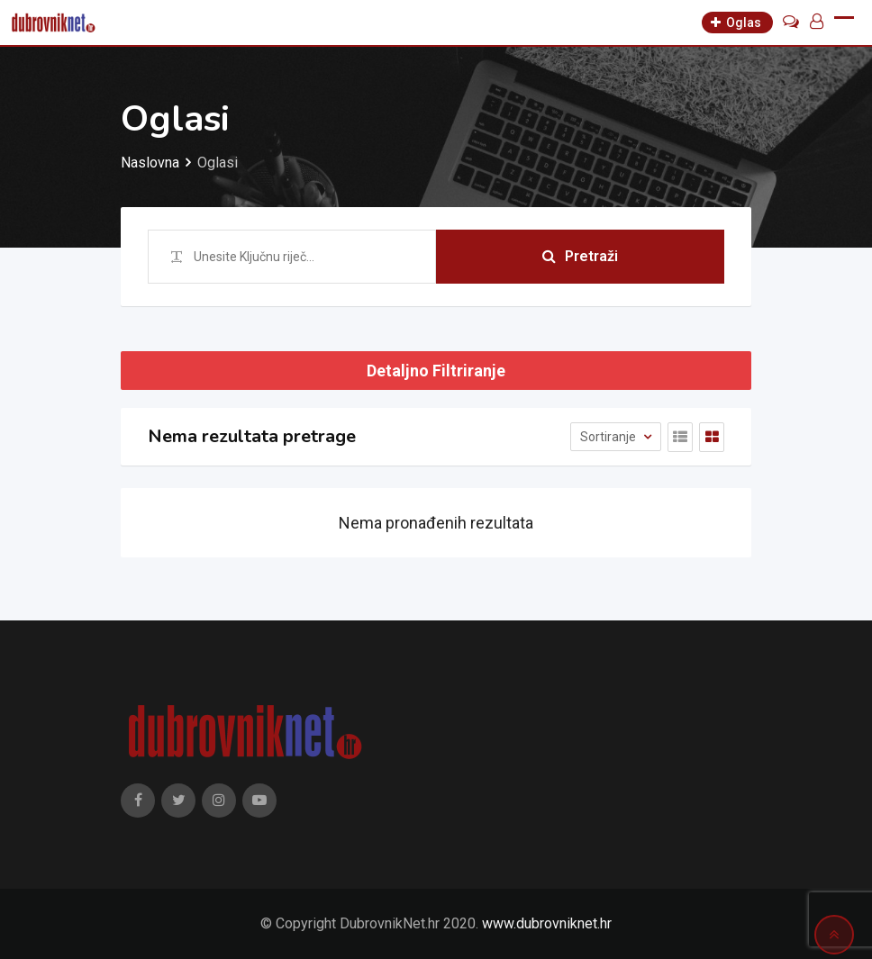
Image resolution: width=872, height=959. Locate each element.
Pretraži (580, 256)
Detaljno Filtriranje (436, 370)
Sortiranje (609, 437)
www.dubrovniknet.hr (547, 923)
